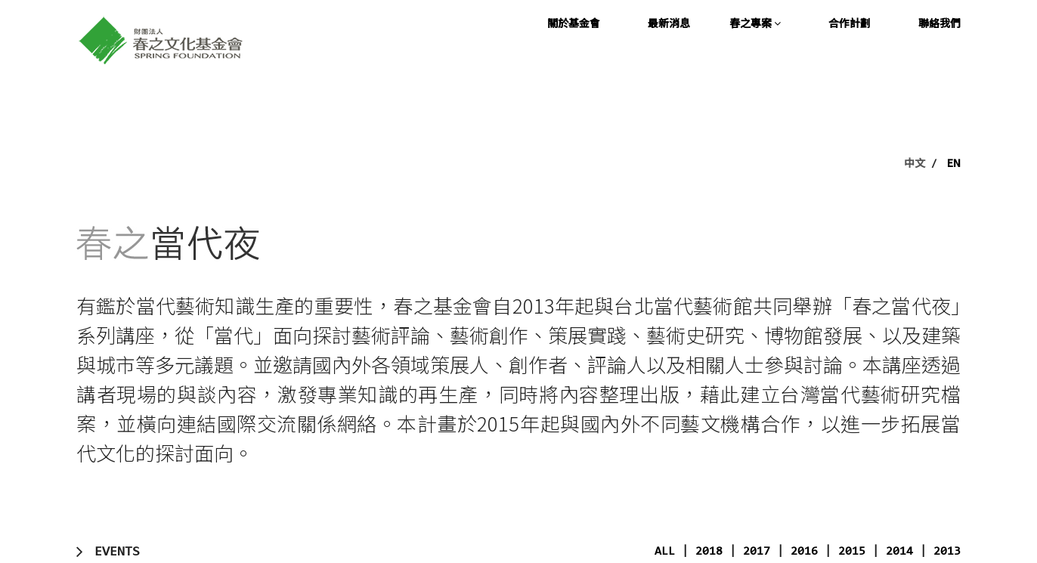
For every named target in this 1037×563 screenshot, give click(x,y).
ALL (665, 552)
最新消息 (669, 22)
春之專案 (755, 22)
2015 (851, 552)
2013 (947, 552)
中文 (914, 162)
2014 (899, 552)
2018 (709, 552)
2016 (804, 552)
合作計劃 (849, 22)
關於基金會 (573, 22)
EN (954, 162)
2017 (756, 552)
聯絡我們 (939, 22)
